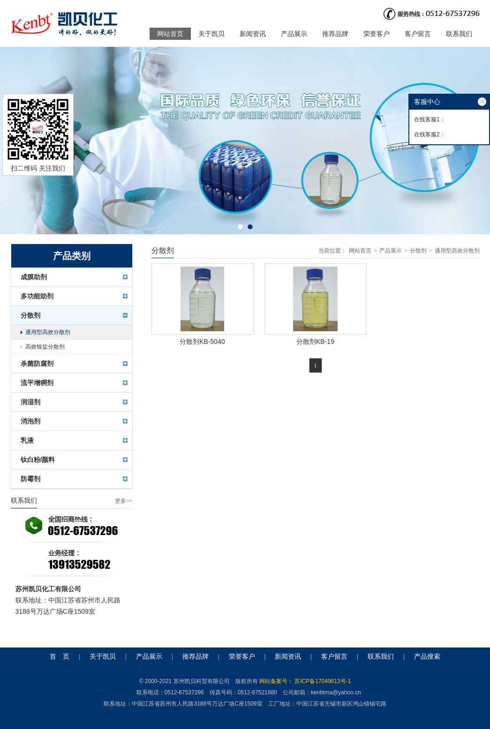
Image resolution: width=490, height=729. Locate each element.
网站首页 (170, 33)
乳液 (27, 440)
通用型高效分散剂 (47, 332)
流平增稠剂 (37, 383)
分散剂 (30, 315)
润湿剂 (30, 402)
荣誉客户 (376, 33)
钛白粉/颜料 (38, 459)
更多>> (124, 501)
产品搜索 (427, 656)
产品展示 (294, 33)
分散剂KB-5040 (202, 341)
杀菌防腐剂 (37, 363)
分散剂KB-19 (315, 341)
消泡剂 (30, 421)
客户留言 (418, 33)
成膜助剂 (34, 277)
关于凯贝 (211, 33)
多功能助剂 (37, 296)
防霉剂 (30, 479)
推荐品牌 (335, 33)
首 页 (59, 656)
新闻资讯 (253, 33)
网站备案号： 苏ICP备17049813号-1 (305, 681)
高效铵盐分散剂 (45, 346)
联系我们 (459, 33)
